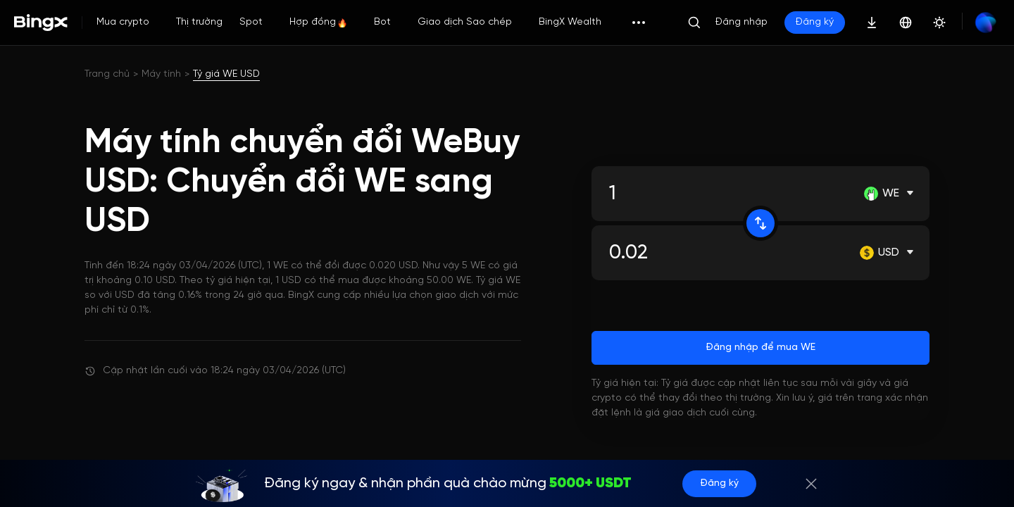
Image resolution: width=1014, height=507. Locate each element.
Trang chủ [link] (107, 74)
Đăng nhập (741, 22)
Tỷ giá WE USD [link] (226, 74)
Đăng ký (815, 22)
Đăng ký (719, 483)
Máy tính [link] (161, 74)
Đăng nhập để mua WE (760, 347)
